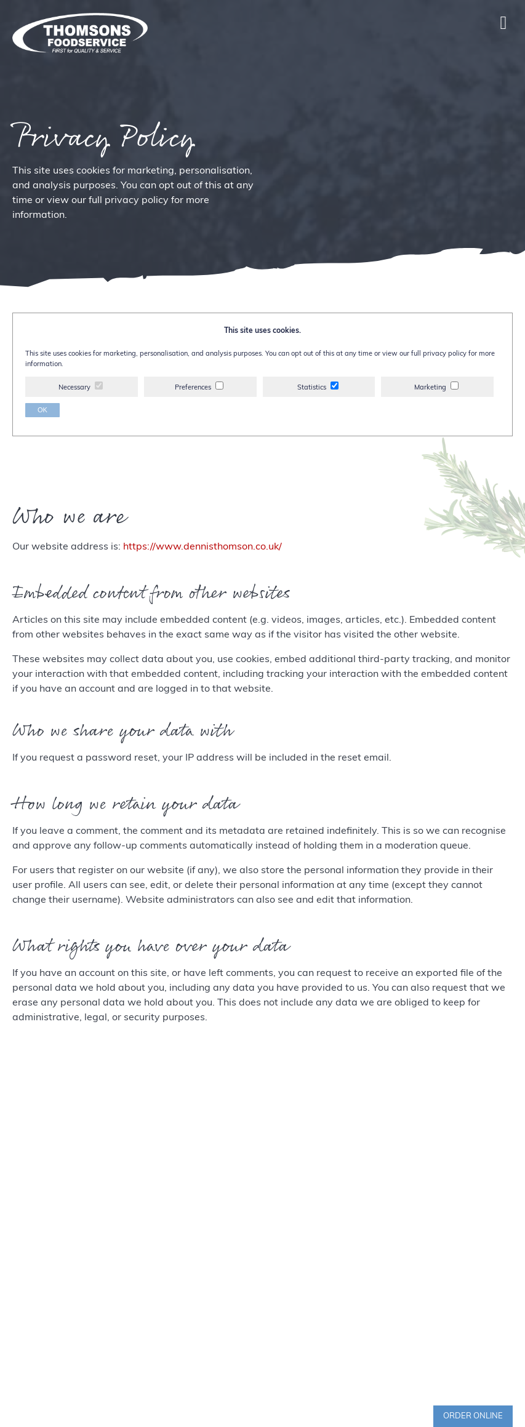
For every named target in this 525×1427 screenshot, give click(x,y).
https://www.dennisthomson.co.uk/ (202, 547)
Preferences (193, 388)
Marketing (430, 388)
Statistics (311, 388)
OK (42, 410)
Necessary (74, 388)
